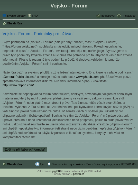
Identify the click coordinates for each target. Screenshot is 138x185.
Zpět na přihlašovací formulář (25, 149)
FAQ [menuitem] (35, 15)
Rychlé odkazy (16, 15)
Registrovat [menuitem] (108, 15)
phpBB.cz (78, 174)
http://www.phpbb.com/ (18, 85)
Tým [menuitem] (42, 164)
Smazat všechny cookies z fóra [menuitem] (71, 164)
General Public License (19, 77)
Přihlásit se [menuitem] (128, 15)
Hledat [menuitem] (133, 24)
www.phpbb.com (87, 77)
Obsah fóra (14, 164)
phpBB (56, 171)
